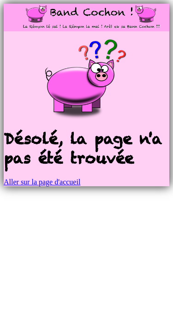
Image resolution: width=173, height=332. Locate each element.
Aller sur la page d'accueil (42, 182)
